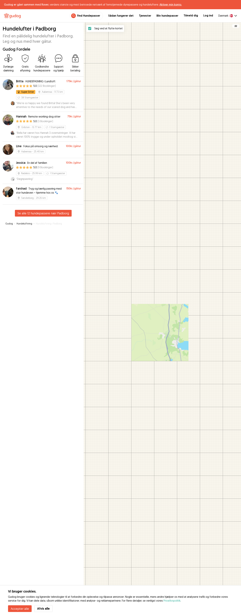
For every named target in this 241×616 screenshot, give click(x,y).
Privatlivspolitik (172, 600)
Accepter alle (20, 608)
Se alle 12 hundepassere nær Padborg (43, 213)
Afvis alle (43, 608)
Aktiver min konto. (170, 4)
